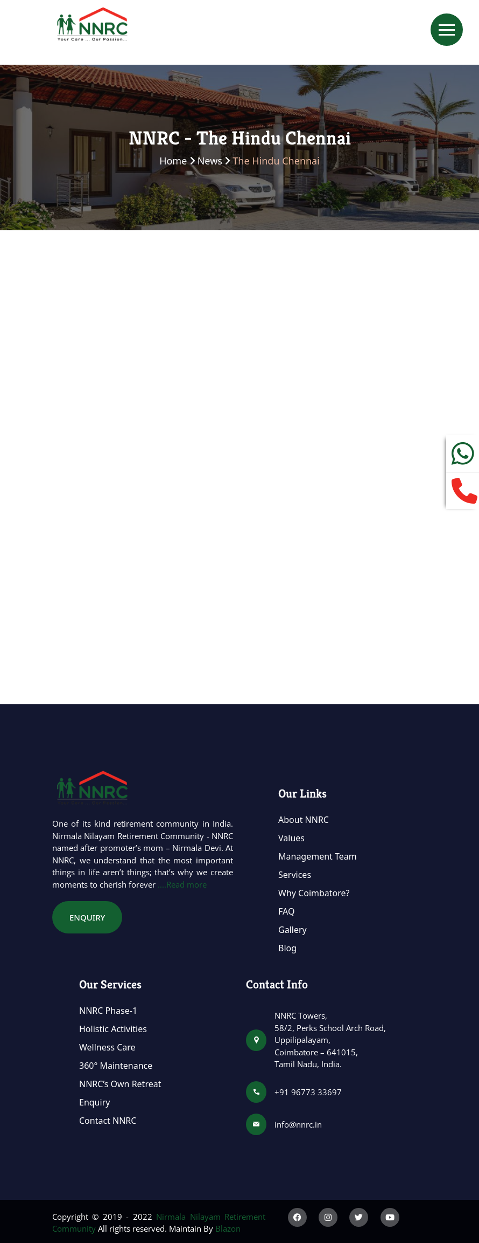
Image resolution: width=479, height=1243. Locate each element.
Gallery (292, 930)
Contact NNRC (107, 1121)
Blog (287, 948)
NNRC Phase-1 (108, 1011)
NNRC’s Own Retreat (120, 1084)
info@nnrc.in (298, 1124)
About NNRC (303, 820)
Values (291, 838)
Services (294, 875)
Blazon (228, 1228)
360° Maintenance (115, 1066)
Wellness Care (107, 1047)
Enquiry (94, 1102)
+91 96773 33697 (308, 1092)
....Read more (182, 884)
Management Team (317, 856)
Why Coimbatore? (314, 893)
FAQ (286, 911)
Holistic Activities (113, 1029)
